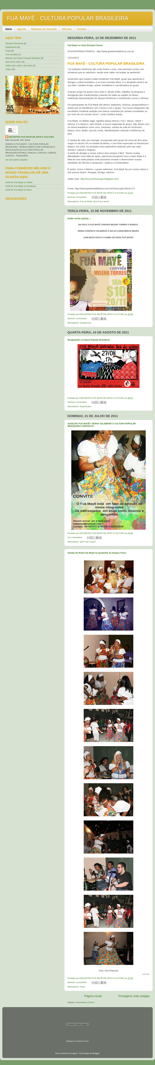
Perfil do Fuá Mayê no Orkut (18, 190)
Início (8, 29)
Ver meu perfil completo (16, 160)
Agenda (21, 29)
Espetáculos (85, 323)
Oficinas (67, 29)
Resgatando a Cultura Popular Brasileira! (89, 340)
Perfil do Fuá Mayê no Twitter (19, 182)
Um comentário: (75, 537)
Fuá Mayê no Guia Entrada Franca (85, 45)
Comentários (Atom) (85, 1002)
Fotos (82, 987)
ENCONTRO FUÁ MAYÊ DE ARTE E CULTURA (31, 137)
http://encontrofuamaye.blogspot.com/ (99, 179)
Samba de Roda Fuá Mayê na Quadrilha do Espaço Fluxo (97, 553)
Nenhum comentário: (78, 197)
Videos (8, 69)
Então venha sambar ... (79, 218)
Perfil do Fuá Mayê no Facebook (20, 186)
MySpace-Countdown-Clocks (77, 1041)
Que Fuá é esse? (101, 201)
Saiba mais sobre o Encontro (18, 65)
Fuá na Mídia (86, 201)
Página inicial (93, 996)
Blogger (96, 1053)
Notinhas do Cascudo (44, 29)
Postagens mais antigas (134, 996)
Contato (81, 29)
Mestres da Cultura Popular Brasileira (22, 58)
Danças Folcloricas (14, 43)
